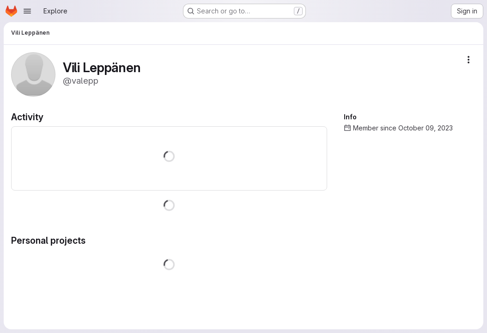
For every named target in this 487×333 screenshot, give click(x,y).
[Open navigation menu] (27, 11)
